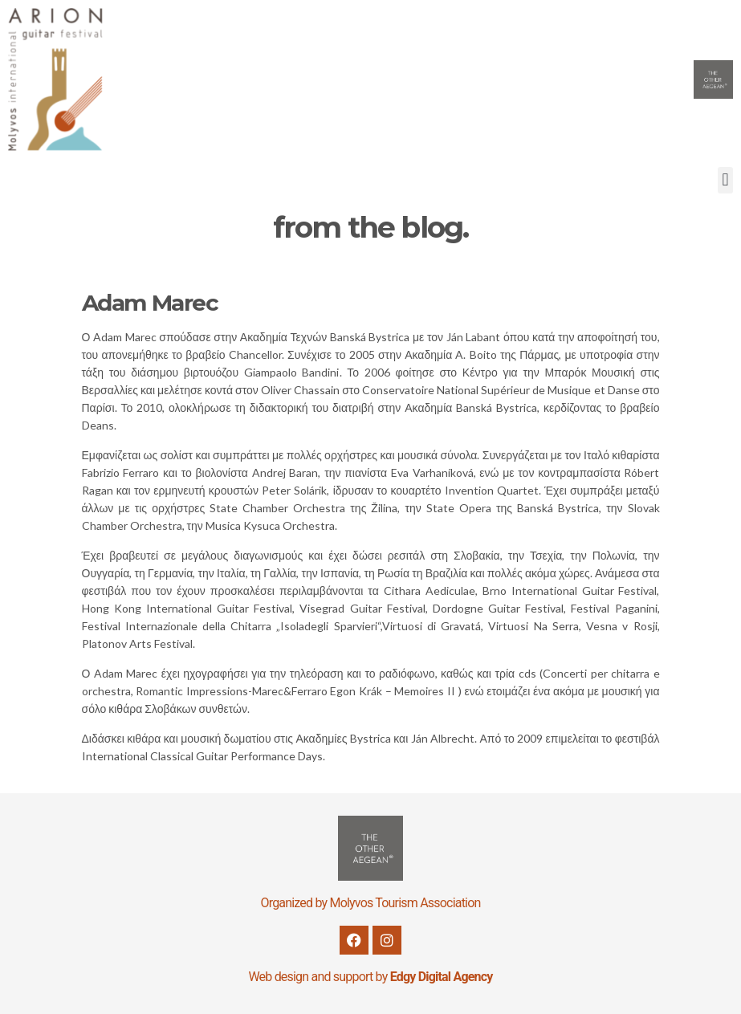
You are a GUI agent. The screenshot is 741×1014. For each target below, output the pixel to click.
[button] (725, 180)
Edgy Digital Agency (441, 976)
